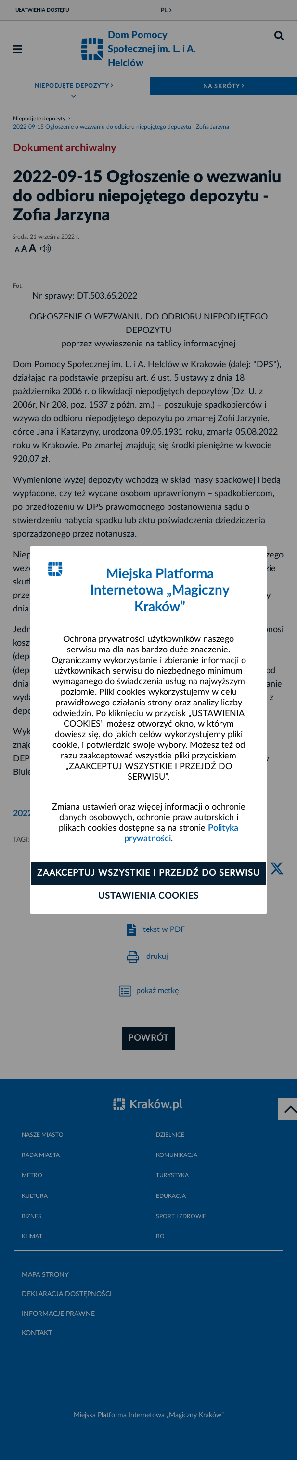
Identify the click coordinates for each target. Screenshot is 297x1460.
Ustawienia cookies (148, 896)
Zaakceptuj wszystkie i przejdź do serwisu (148, 873)
